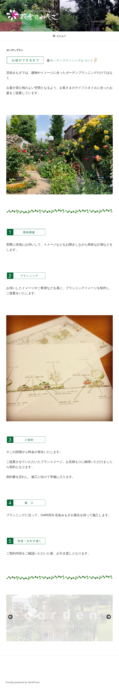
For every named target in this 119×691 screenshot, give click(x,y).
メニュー (59, 36)
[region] (59, 618)
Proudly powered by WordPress (23, 682)
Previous (10, 617)
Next (108, 617)
